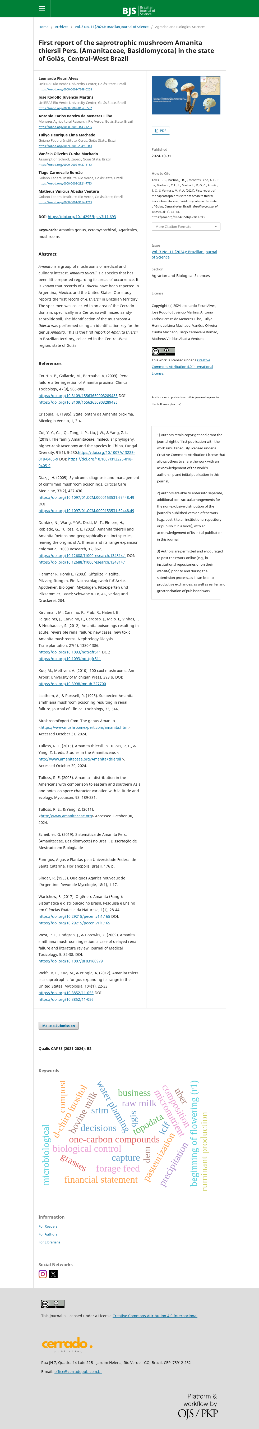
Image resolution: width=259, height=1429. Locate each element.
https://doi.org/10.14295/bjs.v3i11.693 (82, 216)
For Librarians (49, 1242)
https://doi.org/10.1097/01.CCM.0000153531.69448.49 (86, 497)
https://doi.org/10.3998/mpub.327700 (72, 683)
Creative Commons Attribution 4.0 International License (182, 367)
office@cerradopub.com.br (78, 1371)
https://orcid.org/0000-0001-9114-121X (65, 202)
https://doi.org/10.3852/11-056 (66, 992)
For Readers (48, 1226)
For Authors (48, 1234)
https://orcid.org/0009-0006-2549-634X (65, 146)
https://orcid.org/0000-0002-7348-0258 (65, 89)
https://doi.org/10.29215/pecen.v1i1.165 (74, 916)
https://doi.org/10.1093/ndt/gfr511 (70, 651)
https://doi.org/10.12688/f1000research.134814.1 (82, 555)
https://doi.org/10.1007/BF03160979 (71, 961)
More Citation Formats (173, 226)
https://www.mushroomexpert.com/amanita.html (84, 727)
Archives (61, 26)
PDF (162, 130)
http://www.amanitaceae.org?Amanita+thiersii (80, 759)
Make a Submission (58, 1025)
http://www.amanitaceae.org (66, 815)
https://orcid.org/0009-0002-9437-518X (65, 165)
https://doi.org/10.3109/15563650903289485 (78, 395)
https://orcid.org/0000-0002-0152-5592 (65, 108)
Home (43, 26)
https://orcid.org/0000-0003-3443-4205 (65, 127)
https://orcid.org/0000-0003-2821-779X (65, 183)
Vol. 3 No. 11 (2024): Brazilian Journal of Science (112, 26)
